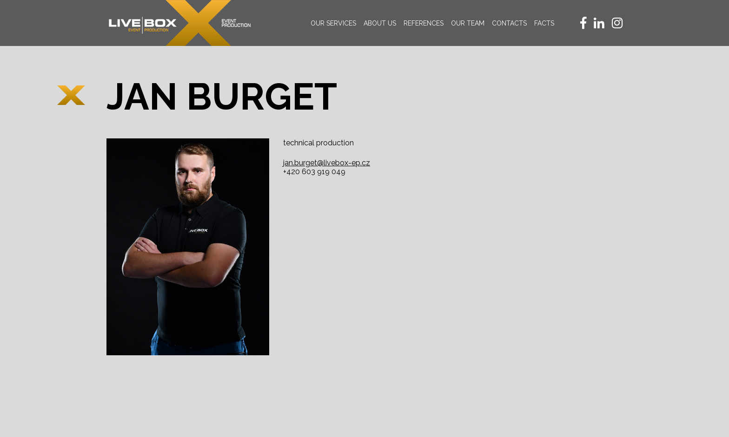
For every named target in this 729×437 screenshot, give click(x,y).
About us (380, 23)
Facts (544, 23)
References (424, 23)
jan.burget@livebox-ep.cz (326, 162)
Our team (467, 23)
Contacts (509, 23)
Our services (333, 23)
